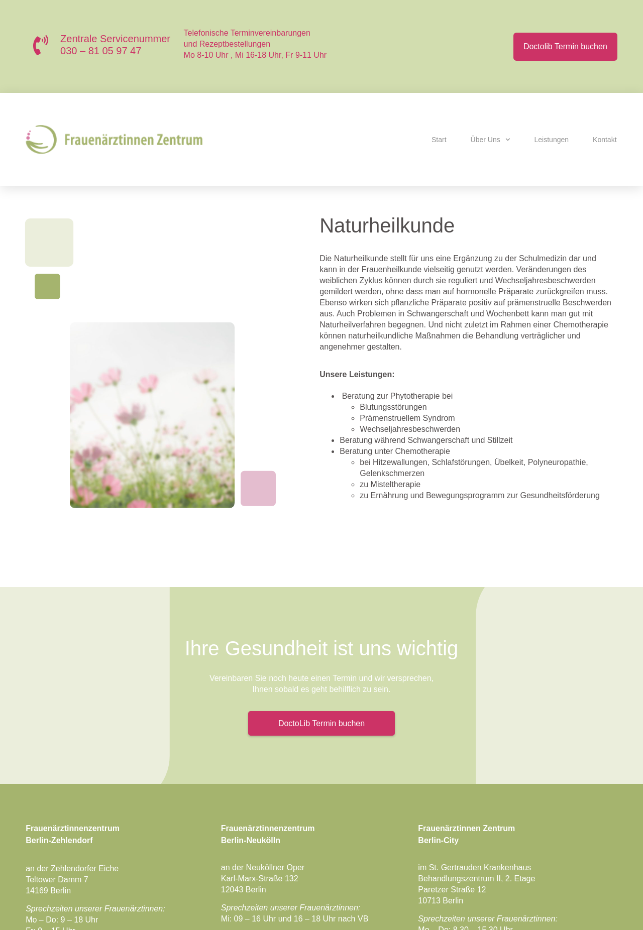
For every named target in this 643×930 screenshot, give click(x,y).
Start (439, 139)
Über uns (490, 139)
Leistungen (551, 139)
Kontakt (604, 139)
